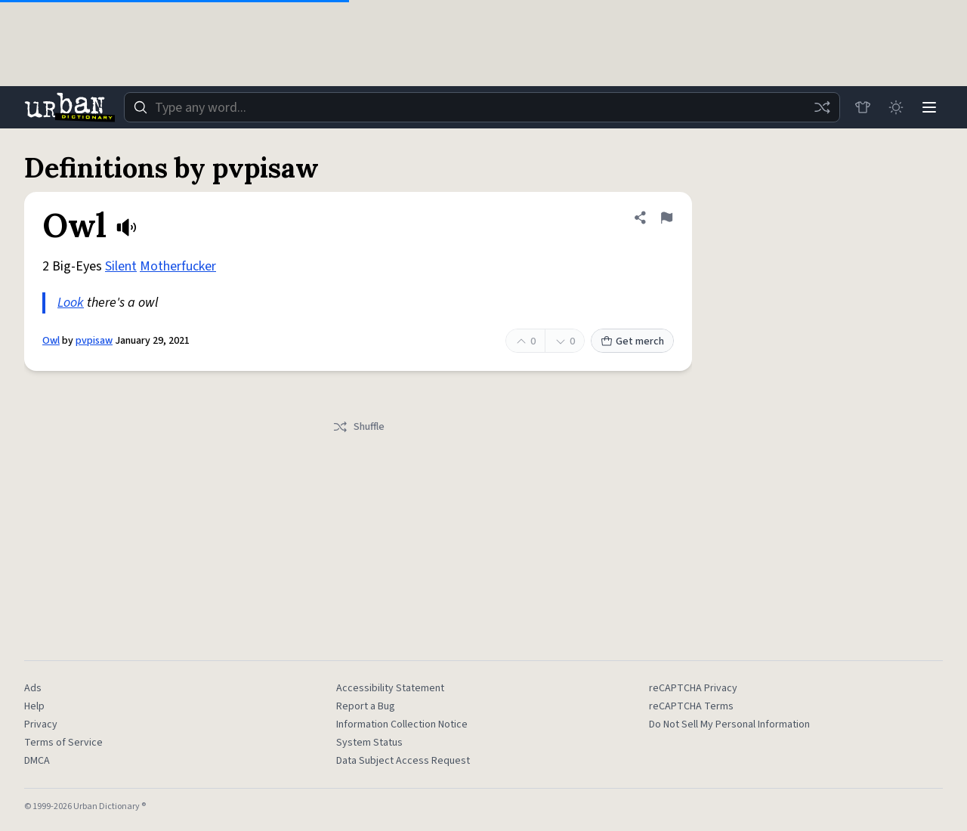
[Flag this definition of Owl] (666, 217)
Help (34, 706)
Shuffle (358, 426)
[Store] (862, 107)
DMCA (37, 760)
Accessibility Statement (390, 688)
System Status (369, 742)
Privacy (40, 724)
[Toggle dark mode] (896, 107)
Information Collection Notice (402, 724)
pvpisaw (94, 340)
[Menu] (929, 107)
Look (70, 302)
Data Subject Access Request (403, 760)
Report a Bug (365, 706)
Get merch (632, 341)
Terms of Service (63, 742)
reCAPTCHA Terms (691, 706)
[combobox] (482, 107)
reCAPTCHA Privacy (693, 688)
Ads (33, 688)
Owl (51, 340)
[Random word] (822, 107)
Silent (121, 266)
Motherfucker (178, 266)
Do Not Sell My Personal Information (729, 724)
